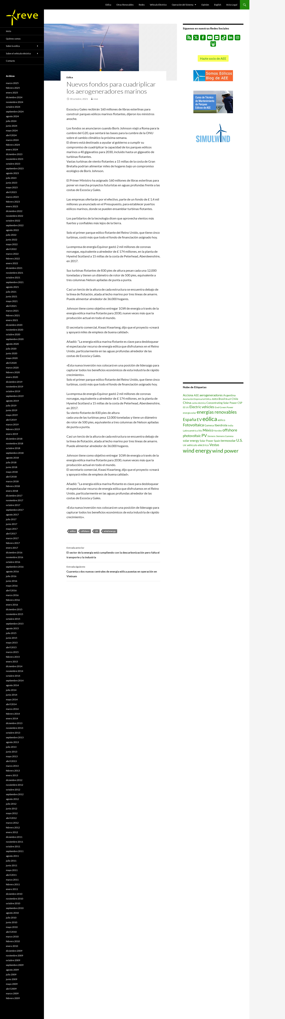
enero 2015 (12, 661)
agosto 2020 (12, 343)
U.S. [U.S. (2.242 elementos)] (239, 440)
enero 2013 (12, 775)
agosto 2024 (12, 116)
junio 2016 (11, 580)
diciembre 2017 (14, 495)
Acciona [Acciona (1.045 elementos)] (188, 395)
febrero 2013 (13, 770)
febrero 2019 (13, 429)
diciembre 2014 (14, 666)
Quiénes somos (13, 38)
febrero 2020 (13, 372)
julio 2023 (11, 177)
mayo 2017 (12, 528)
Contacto (10, 60)
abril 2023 (11, 192)
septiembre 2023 (15, 168)
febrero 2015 (13, 656)
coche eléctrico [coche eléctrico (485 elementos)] (199, 403)
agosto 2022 (12, 230)
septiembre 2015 (15, 623)
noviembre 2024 (14, 102)
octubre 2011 (13, 846)
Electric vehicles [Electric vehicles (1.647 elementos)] (201, 407)
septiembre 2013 (15, 737)
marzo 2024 (12, 139)
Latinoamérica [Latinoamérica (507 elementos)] (190, 430)
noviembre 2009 (14, 955)
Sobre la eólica (13, 46)
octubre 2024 (13, 106)
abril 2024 (11, 135)
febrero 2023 (13, 201)
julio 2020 (11, 348)
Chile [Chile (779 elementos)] (235, 398)
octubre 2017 (13, 505)
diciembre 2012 (14, 780)
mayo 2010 (12, 927)
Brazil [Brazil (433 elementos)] (228, 399)
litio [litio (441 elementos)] (200, 430)
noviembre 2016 (14, 557)
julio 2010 (11, 917)
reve (95, 98)
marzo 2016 (12, 595)
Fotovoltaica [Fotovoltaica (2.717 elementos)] (193, 424)
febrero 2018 (13, 486)
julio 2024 (11, 121)
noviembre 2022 (14, 215)
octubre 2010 (13, 903)
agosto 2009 (12, 969)
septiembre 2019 (15, 396)
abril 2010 (11, 931)
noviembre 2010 (14, 898)
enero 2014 (12, 718)
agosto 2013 (12, 742)
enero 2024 (12, 149)
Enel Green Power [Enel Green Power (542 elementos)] (224, 407)
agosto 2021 (12, 286)
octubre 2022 (13, 220)
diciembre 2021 (14, 268)
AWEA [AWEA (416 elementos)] (215, 399)
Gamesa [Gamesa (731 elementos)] (209, 425)
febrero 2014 (13, 713)
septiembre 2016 (15, 566)
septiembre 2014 (15, 680)
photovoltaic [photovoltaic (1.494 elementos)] (192, 436)
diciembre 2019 (14, 381)
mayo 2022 (12, 244)
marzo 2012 (12, 822)
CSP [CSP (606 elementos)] (240, 402)
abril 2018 (11, 476)
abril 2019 (11, 419)
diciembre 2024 (14, 97)
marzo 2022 (12, 253)
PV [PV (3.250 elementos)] (204, 435)
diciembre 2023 (14, 154)
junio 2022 (11, 239)
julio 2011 (11, 860)
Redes (142, 4)
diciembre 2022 (14, 211)
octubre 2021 (13, 277)
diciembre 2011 (14, 836)
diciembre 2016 (14, 552)
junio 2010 (11, 922)
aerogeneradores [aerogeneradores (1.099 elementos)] (211, 395)
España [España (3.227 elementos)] (189, 419)
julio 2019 (11, 405)
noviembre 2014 (14, 671)
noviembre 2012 (14, 784)
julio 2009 (11, 974)
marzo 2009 (12, 993)
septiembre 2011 (15, 851)
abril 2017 (11, 533)
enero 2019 (12, 433)
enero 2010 (12, 946)
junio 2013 (11, 751)
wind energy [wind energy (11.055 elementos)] (197, 450)
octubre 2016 (13, 561)
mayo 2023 (12, 187)
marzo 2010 (12, 936)
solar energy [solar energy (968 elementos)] (191, 440)
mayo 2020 (12, 358)
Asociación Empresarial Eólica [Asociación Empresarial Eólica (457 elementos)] (197, 399)
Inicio (8, 31)
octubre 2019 (13, 391)
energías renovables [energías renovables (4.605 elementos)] (217, 412)
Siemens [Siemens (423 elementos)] (211, 436)
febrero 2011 (13, 884)
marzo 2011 (12, 879)
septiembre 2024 (15, 111)
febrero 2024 (13, 144)
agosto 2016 (12, 571)
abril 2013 (11, 761)
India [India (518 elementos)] (230, 425)
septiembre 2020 (15, 339)
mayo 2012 (12, 813)
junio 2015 (11, 637)
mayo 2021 (12, 301)
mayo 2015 (12, 642)
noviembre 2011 (14, 841)
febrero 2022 (13, 258)
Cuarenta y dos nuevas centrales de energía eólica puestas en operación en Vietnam (113, 571)
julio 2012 (11, 803)
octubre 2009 (13, 960)
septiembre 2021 (15, 282)
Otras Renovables (125, 4)
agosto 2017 (12, 514)
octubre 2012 (13, 789)
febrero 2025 (13, 87)
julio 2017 (11, 519)
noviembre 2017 (14, 500)
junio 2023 (11, 182)
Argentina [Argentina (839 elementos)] (229, 395)
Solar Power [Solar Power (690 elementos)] (206, 440)
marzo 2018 (12, 481)
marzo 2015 (12, 652)
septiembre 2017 (15, 509)
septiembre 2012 (15, 794)
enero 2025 (12, 92)
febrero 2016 (13, 599)
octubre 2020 (13, 334)
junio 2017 (11, 524)
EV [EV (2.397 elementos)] (199, 419)
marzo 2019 (12, 424)
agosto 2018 (12, 457)
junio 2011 (11, 865)
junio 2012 (11, 808)
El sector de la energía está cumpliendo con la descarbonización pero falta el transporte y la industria (113, 552)
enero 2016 (12, 604)
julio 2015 (11, 633)
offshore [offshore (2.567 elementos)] (229, 430)
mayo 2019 (12, 414)
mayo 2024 (12, 130)
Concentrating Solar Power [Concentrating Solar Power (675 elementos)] (221, 402)
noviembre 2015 (14, 614)
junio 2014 (11, 694)
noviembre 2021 (14, 272)
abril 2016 (11, 590)
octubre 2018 (13, 448)
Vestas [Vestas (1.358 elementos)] (214, 445)
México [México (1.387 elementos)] (208, 430)
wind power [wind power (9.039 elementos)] (225, 450)
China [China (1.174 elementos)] (187, 402)
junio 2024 (11, 125)
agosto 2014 (12, 685)
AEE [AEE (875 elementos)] (196, 395)
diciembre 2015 (14, 609)
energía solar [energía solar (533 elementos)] (189, 412)
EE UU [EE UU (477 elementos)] (186, 407)
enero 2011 (12, 889)
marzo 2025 (12, 83)
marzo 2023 (12, 196)
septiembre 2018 (15, 452)
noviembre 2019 (14, 386)
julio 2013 (11, 746)
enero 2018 (12, 490)
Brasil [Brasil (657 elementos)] (221, 398)
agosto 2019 (12, 400)
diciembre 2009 (14, 950)
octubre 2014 (13, 675)
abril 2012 (11, 818)
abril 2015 (11, 647)
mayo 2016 (12, 585)
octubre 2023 (13, 163)
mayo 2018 (12, 471)
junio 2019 (11, 410)
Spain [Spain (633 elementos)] (217, 440)
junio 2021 (11, 296)
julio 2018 (11, 462)
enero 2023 (12, 206)
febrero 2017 (13, 543)
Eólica (108, 4)
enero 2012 (12, 832)
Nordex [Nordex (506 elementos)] (218, 430)
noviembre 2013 (14, 727)
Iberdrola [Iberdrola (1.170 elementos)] (221, 425)
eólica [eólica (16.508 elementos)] (209, 418)
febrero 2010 (13, 941)
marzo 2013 (12, 765)
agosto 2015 (12, 628)
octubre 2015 (13, 618)
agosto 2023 (12, 173)
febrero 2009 (13, 998)
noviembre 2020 (14, 329)
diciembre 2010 (14, 893)
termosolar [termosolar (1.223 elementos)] (228, 440)
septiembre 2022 (15, 225)
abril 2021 (11, 305)
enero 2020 (12, 377)
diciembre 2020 (14, 324)
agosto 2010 (12, 912)
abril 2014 (11, 704)
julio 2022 (11, 234)
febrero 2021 (13, 315)
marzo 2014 (12, 708)
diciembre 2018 (14, 438)
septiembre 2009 (15, 964)
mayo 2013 (12, 756)
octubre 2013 (13, 732)
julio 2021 (11, 291)
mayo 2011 (12, 870)
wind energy (110, 531)
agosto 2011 (12, 855)
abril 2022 (11, 249)
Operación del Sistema (182, 4)
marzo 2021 (12, 310)
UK (96, 531)
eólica (73, 531)
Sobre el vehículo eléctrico (18, 53)
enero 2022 (12, 263)
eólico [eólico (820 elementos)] (221, 420)
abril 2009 (11, 988)
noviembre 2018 (14, 443)
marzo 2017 (12, 538)
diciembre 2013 (14, 723)
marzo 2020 (12, 367)
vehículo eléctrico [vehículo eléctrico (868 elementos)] (198, 445)
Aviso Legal (231, 4)
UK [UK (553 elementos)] (184, 445)
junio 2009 (11, 979)
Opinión (205, 4)
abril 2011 (11, 874)
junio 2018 (11, 467)
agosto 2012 (12, 799)
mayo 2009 (12, 983)
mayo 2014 (12, 699)
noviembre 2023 (14, 158)
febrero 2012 (13, 827)
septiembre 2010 (15, 908)
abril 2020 (11, 362)
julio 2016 (11, 576)
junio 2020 (11, 353)
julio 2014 (11, 689)
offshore (85, 531)
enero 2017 (12, 547)
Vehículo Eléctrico (158, 4)
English (217, 4)
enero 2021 (12, 320)
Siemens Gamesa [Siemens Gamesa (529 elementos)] (224, 436)
